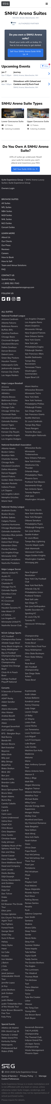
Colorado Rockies (9, 421)
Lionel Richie (31, 726)
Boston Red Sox (8, 404)
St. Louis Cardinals (33, 421)
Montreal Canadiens (10, 559)
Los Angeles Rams (33, 322)
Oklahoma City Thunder (32, 466)
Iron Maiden (7, 959)
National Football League (13, 315)
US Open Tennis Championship (32, 1045)
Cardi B (4, 810)
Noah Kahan (31, 840)
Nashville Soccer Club (11, 625)
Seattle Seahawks (33, 357)
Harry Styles (7, 945)
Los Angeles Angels (10, 435)
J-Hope (4, 969)
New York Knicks (32, 461)
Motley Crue (30, 816)
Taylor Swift (30, 955)
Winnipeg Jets (31, 562)
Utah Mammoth (32, 548)
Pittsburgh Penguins (34, 527)
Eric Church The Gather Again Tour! (12, 919)
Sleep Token (30, 931)
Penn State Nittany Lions (34, 658)
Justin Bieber (7, 1000)
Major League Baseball (12, 383)
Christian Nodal (8, 838)
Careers (4, 253)
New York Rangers (33, 517)
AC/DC (4, 695)
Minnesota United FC (11, 621)
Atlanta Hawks (8, 448)
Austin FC (5, 576)
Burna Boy (6, 800)
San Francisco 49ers (34, 353)
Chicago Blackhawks (11, 528)
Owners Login (7, 188)
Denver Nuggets (8, 473)
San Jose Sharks (32, 531)
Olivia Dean (30, 847)
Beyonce (5, 751)
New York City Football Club (35, 580)
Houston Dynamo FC (11, 607)
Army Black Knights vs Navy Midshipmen (11, 648)
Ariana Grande (8, 719)
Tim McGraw (31, 980)
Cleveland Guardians (11, 418)
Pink (27, 878)
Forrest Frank (7, 927)
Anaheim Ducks (8, 510)
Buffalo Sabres (8, 517)
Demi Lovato (7, 869)
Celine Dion (6, 821)
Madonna (29, 754)
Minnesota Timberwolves (31, 453)
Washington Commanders (31, 372)
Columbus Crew (8, 593)
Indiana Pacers (8, 487)
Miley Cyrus (30, 802)
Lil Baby (28, 715)
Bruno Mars (6, 793)
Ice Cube (5, 952)
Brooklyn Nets (7, 455)
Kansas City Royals (10, 432)
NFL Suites (6, 207)
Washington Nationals (35, 435)
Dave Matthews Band (11, 862)
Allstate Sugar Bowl (10, 643)
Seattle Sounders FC (34, 609)
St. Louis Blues (31, 538)
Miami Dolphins (32, 325)
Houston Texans (9, 361)
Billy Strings (6, 761)
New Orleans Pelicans (35, 458)
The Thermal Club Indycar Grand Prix (33, 1039)
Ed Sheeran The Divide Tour (12, 905)
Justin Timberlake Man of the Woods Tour (11, 1005)
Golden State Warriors (11, 480)
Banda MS (6, 740)
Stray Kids (29, 941)
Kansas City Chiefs (10, 371)
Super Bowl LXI (32, 377)
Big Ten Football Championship (9, 661)
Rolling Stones (31, 899)
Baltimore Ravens (9, 326)
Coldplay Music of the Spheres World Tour (11, 847)
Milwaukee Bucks (33, 448)
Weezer (28, 1004)
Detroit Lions (7, 354)
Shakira (28, 924)
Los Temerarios (32, 729)
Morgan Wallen (32, 812)
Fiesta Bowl (30, 643)
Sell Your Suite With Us (25, 169)
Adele (4, 705)
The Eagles (30, 966)
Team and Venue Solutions (13, 265)
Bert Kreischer (7, 747)
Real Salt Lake (31, 599)
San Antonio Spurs (33, 489)
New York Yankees (33, 400)
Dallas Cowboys (9, 347)
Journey (5, 996)
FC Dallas (5, 604)
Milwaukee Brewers (34, 390)
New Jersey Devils (33, 510)
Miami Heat (6, 501)
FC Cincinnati (7, 601)
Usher (27, 1000)
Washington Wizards (35, 499)
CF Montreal (7, 579)
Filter (46, 65)
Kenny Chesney (32, 705)
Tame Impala (31, 948)
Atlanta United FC (9, 572)
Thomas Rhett (31, 976)
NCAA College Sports (11, 633)
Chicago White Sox (10, 410)
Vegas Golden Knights (35, 555)
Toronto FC (30, 620)
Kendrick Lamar (32, 701)
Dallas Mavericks (9, 469)
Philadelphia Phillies (34, 404)
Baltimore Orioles (9, 400)
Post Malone (31, 885)
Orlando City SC (32, 589)
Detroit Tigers (7, 424)
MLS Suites (6, 223)
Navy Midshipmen (33, 649)
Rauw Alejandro (32, 889)
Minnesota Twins (33, 393)
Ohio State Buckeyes (34, 653)
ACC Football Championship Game (11, 638)
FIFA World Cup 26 (10, 1031)
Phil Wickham (31, 871)
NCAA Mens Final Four (35, 646)
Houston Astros (8, 428)
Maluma (29, 757)
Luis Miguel (30, 736)
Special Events (8, 1024)
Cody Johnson (7, 842)
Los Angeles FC (8, 618)
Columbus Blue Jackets (12, 535)
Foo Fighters (7, 924)
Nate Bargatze (31, 826)
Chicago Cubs (7, 407)
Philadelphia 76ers (33, 475)
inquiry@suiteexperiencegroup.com (17, 287)
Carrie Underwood (10, 817)
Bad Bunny (6, 737)
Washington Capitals (35, 559)
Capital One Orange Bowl (10, 667)
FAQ (3, 269)
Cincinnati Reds (8, 414)
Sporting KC (30, 613)
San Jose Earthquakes (35, 606)
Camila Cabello (8, 803)
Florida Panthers (9, 549)
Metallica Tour (31, 795)
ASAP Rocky (7, 698)
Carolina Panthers (9, 333)
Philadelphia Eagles (34, 346)
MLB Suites (6, 215)
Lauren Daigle (31, 712)
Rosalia (28, 906)
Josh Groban (7, 993)
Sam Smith (30, 917)
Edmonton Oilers (9, 545)
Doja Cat (5, 890)
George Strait (7, 931)
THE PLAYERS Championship (32, 1032)
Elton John (6, 910)
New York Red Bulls (34, 585)
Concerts (5, 688)
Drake (4, 897)
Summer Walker (32, 945)
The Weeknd (31, 973)
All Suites (5, 203)
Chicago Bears (8, 336)
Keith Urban (30, 694)
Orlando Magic (32, 471)
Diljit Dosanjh (7, 876)
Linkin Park (30, 722)
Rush (27, 910)
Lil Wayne (29, 719)
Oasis (27, 844)
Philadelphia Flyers (34, 524)
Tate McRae (30, 952)
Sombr (28, 934)
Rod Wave (30, 896)
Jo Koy (4, 986)
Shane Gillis (30, 927)
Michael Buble (31, 799)
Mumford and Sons (34, 819)
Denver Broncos (8, 350)
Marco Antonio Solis (34, 771)
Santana (29, 920)
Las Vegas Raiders (9, 375)
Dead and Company (10, 866)
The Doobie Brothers (34, 962)
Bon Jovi (5, 775)
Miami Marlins (31, 386)
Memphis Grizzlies (9, 497)
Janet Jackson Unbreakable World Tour (10, 976)
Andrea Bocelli (8, 716)
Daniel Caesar (7, 855)
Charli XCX (6, 824)
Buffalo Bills (7, 329)
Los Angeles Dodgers (11, 438)
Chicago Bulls (7, 462)
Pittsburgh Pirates (33, 407)
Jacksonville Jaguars (10, 368)
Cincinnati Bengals (10, 340)
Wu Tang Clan (31, 1007)
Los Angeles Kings (10, 552)
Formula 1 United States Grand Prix (9, 1036)
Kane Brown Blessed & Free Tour (12, 1011)
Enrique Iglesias (8, 914)
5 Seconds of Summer (11, 691)
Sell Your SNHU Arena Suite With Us (25, 53)
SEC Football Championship (32, 668)
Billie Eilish (6, 754)
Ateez (4, 723)
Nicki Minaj (30, 833)
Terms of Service (9, 1076)
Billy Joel (5, 758)
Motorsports (7, 1044)
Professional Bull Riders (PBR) (9, 1049)
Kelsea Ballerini (32, 698)
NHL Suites (6, 219)
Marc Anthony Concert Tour (35, 766)
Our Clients (6, 241)
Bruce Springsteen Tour (12, 789)
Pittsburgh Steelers (33, 350)
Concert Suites (8, 227)
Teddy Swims (31, 959)
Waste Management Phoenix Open (34, 1051)
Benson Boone (8, 744)
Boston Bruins (7, 514)
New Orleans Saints (34, 336)
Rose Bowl (30, 663)
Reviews (5, 249)
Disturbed (5, 886)
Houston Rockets (9, 483)
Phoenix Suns (31, 478)
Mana (27, 761)
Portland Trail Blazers (35, 482)
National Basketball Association (16, 444)
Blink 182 (5, 772)
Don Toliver (6, 893)
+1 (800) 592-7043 (10, 283)
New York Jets (31, 343)
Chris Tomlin (7, 835)
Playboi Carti (31, 882)
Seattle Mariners (32, 418)
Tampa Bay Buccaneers (30, 362)
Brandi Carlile (7, 779)
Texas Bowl (30, 680)
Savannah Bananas (34, 1027)
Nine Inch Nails (32, 837)
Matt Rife (29, 781)
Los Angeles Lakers (10, 494)
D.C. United (6, 597)
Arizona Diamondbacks (8, 388)
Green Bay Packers (10, 357)
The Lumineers (32, 969)
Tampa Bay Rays (33, 424)
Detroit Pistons (8, 476)
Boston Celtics (7, 452)
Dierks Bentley (8, 873)
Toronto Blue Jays (33, 432)
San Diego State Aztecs (32, 675)
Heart (4, 948)
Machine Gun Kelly (33, 750)
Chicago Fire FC (8, 586)
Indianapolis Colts (9, 364)
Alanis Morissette (9, 709)
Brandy (4, 786)
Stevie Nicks (30, 938)
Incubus (5, 955)
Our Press (5, 245)
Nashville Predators (10, 563)
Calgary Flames (8, 521)
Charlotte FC (7, 583)
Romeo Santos (32, 903)
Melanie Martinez (33, 792)
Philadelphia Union (34, 592)
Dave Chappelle (8, 859)
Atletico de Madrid (10, 1027)
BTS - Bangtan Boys (10, 733)
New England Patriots (35, 332)
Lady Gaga (30, 708)
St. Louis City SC (32, 617)
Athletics (5, 393)
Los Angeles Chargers (35, 318)
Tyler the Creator (32, 997)
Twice (27, 993)
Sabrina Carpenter (33, 913)
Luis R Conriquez (33, 740)
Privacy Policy (27, 1076)
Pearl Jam (29, 864)
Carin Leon (6, 814)
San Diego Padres (33, 410)
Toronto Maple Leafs (34, 545)
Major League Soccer (11, 569)
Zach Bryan (30, 1018)
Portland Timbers (33, 595)
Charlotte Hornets (9, 459)
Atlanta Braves (8, 396)
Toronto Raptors (32, 492)
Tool (27, 983)
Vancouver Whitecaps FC (35, 625)
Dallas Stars (7, 538)
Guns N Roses (7, 938)
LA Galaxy (6, 615)
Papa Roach (30, 851)
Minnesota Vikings (33, 329)
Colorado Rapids (9, 590)
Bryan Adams (7, 796)
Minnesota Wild (8, 556)
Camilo (4, 807)
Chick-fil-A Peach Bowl (9, 674)
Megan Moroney (32, 785)
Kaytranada (30, 691)
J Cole (4, 966)
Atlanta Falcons (8, 322)
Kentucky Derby (8, 1041)
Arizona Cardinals (9, 319)
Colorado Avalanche (10, 531)
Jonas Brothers (8, 989)
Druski (4, 900)
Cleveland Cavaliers (10, 466)
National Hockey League (12, 507)
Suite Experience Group (12, 179)
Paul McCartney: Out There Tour (34, 859)
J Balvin (5, 962)
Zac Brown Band (33, 1014)
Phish (27, 875)
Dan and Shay (8, 852)
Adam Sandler (8, 702)
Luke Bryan (30, 743)
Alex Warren (7, 712)
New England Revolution (31, 574)
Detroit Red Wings (10, 542)
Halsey (4, 941)
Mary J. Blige (31, 778)
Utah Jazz (29, 496)
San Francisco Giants (34, 414)
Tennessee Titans (33, 367)
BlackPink (6, 765)
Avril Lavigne (7, 730)
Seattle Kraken (32, 534)
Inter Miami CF (8, 611)
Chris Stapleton (8, 831)
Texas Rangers (32, 428)
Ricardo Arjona (32, 892)
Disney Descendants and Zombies (10, 881)
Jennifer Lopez (8, 982)
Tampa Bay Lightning (35, 541)
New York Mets (32, 396)
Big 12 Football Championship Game (11, 654)
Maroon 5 (29, 774)
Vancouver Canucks (34, 552)
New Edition (30, 830)
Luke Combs (30, 747)
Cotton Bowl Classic (34, 639)
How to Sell (6, 261)
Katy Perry (6, 1016)
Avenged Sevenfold (10, 726)
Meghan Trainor (32, 788)
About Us (5, 237)
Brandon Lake (7, 782)
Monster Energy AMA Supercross (35, 807)
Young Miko (30, 1011)
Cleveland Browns (9, 343)
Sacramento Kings (33, 485)
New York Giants (32, 339)
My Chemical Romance (35, 823)
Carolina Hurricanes (10, 524)
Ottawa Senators (33, 520)
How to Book (7, 257)
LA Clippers (6, 490)
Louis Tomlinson (32, 733)
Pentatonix (30, 868)
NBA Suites (6, 211)
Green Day (6, 934)
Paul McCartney (32, 854)
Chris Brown (7, 828)
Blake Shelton (7, 768)
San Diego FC (31, 603)
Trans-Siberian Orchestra (32, 988)
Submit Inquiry (8, 279)
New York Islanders (34, 513)
